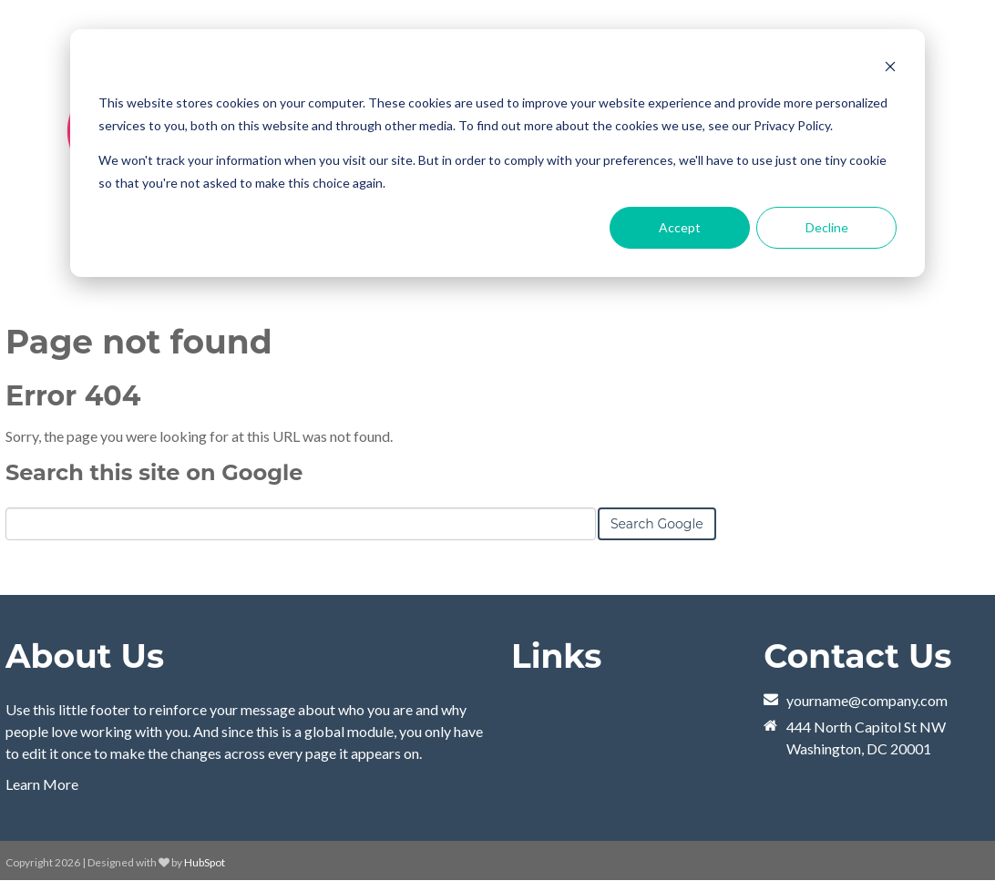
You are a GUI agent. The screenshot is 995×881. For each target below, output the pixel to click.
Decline (826, 227)
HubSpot (204, 862)
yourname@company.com (867, 700)
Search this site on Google (154, 472)
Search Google (656, 524)
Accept (680, 227)
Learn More (41, 784)
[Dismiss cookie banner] (890, 68)
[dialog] (497, 153)
